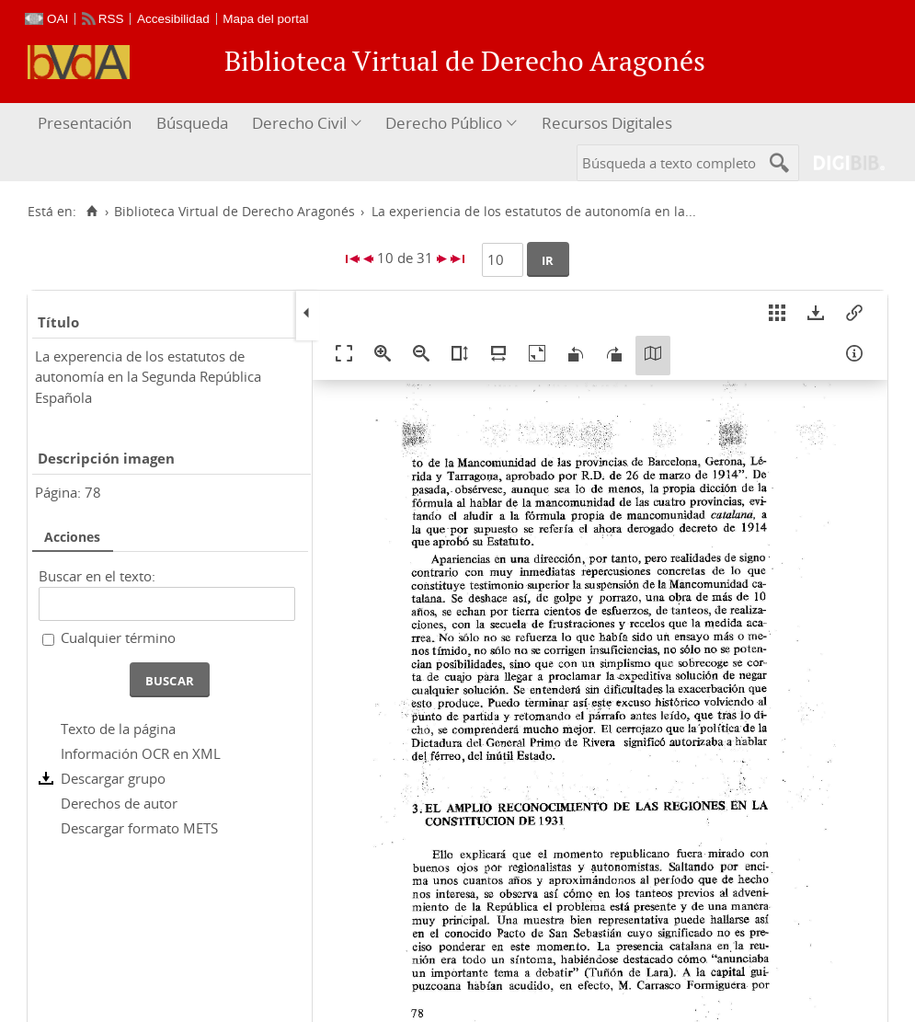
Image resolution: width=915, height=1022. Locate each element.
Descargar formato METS (139, 828)
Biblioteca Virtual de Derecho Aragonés (234, 211)
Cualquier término (118, 637)
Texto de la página (118, 728)
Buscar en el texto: (97, 576)
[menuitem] (86, 123)
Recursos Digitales (607, 122)
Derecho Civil (299, 122)
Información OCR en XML (141, 753)
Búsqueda (192, 122)
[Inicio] (91, 211)
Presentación (85, 122)
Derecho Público (443, 122)
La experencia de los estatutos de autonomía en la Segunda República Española (148, 377)
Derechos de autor (119, 803)
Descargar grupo (113, 778)
